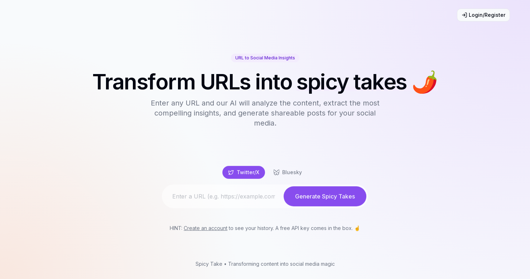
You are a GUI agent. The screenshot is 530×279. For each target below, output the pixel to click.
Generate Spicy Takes (325, 198)
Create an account (205, 228)
